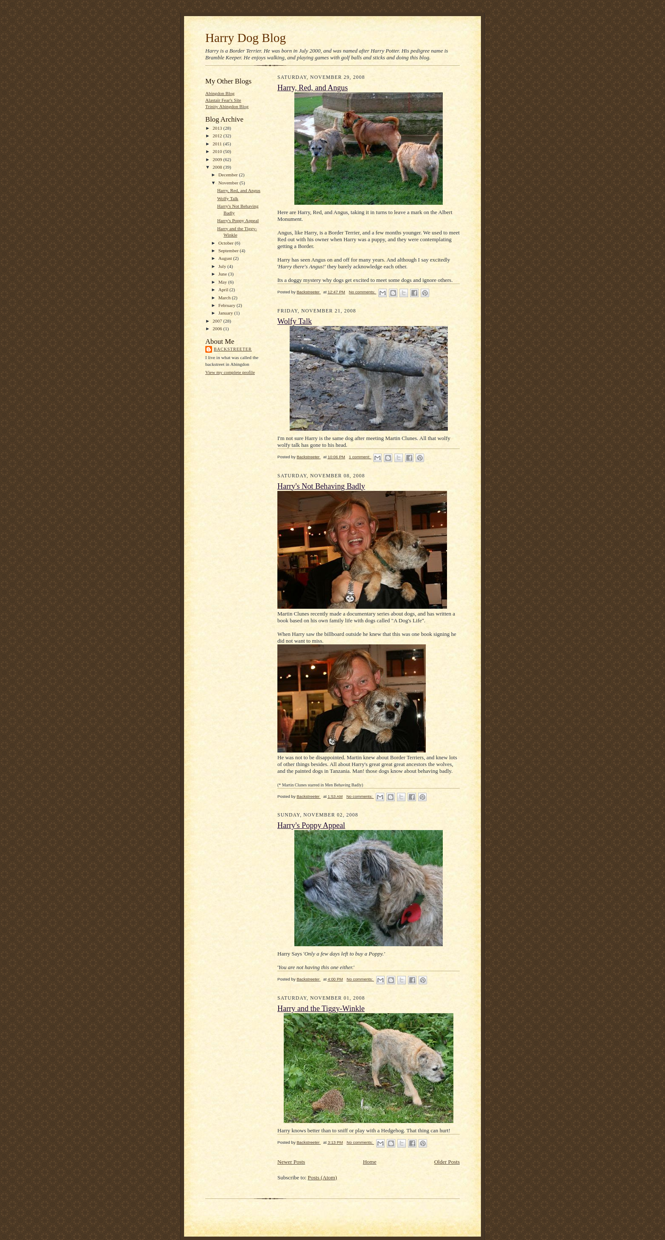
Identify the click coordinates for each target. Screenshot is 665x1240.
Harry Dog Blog (245, 38)
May (223, 281)
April (223, 289)
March (225, 297)
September (229, 250)
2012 (217, 135)
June (223, 273)
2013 (217, 128)
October (226, 242)
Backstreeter (233, 349)
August (225, 258)
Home (370, 1162)
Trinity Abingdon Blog (227, 106)
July (222, 266)
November (229, 182)
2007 (217, 320)
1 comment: (360, 456)
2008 (217, 167)
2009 (217, 159)
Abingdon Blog (220, 93)
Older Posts (447, 1162)
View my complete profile (230, 372)
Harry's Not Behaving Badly (321, 486)
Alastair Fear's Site (223, 100)
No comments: (363, 292)
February (227, 305)
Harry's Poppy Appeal (238, 220)
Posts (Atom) (322, 1177)
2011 (217, 143)
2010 (217, 151)
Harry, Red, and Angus (238, 190)
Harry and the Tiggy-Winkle (321, 1008)
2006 (217, 328)
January (226, 312)
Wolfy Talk (227, 198)
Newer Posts (291, 1162)
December (228, 174)
